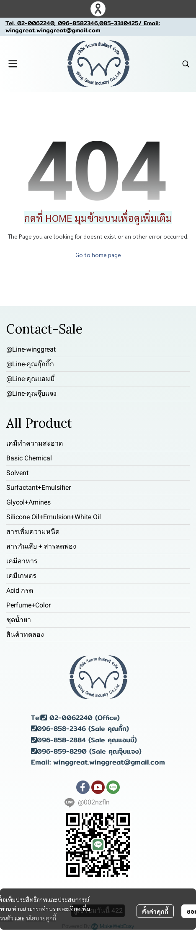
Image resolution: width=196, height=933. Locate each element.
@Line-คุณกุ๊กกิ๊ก (30, 364)
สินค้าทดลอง (25, 635)
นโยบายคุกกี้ (41, 918)
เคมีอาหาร (22, 561)
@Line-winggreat (31, 349)
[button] (186, 64)
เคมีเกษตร (21, 576)
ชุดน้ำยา (18, 620)
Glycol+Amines (28, 502)
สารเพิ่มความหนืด (32, 532)
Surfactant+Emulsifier (38, 487)
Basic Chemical (29, 458)
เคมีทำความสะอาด (34, 443)
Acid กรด (19, 590)
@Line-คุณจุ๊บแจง (31, 393)
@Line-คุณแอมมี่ (30, 379)
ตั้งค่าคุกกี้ (155, 911)
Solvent (17, 473)
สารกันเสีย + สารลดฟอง (41, 546)
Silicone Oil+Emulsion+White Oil (53, 517)
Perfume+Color (28, 605)
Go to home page (98, 254)
